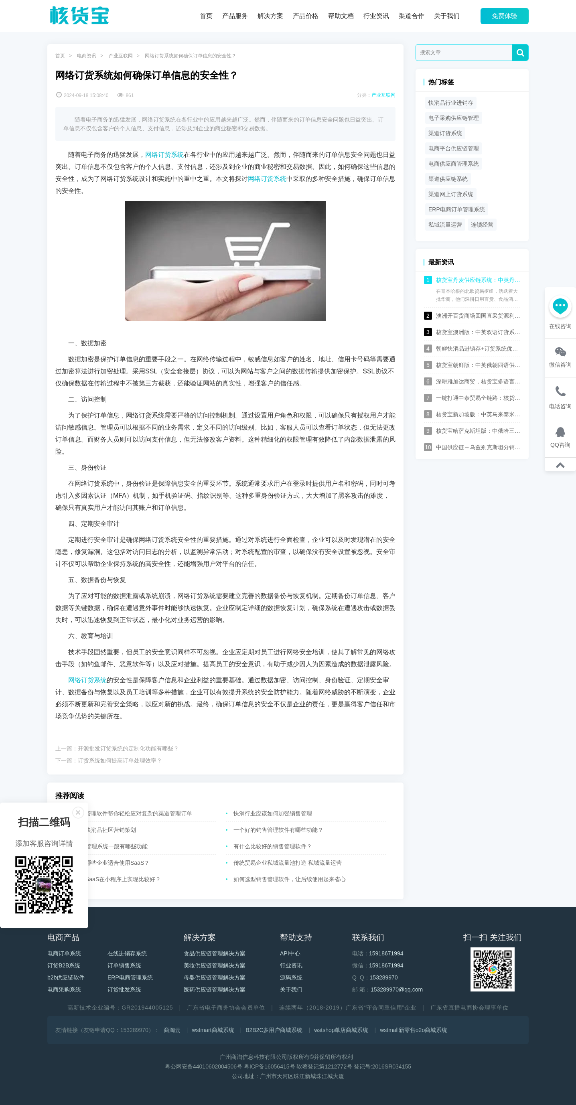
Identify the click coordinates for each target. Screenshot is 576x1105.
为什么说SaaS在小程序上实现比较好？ (112, 879)
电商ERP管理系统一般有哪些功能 (105, 846)
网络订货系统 (164, 154)
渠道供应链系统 (448, 179)
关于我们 (447, 15)
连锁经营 (482, 224)
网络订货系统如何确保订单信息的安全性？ (190, 56)
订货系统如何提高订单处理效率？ (120, 760)
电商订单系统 (64, 953)
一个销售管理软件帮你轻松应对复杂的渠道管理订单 (127, 813)
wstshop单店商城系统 (341, 1030)
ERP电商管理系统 (130, 977)
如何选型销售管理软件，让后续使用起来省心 (289, 879)
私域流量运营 (445, 224)
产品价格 (305, 15)
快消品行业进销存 (450, 102)
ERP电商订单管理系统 (456, 209)
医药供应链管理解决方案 (214, 989)
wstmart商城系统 (213, 1030)
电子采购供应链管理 (453, 118)
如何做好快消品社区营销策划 (99, 830)
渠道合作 (411, 15)
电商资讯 (86, 56)
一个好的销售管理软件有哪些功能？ (278, 830)
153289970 (384, 977)
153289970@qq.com (397, 989)
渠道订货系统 (445, 133)
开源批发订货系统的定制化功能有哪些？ (128, 748)
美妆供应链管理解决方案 (214, 965)
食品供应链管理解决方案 (214, 953)
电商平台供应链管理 (453, 148)
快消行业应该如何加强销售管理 (272, 813)
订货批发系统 (124, 989)
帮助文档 (341, 15)
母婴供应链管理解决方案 (214, 977)
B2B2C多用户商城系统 (273, 1030)
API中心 (290, 953)
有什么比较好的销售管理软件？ (272, 846)
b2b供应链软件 (66, 977)
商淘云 (172, 1030)
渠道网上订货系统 (450, 194)
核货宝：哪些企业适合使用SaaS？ (106, 863)
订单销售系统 (124, 965)
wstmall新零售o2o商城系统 (413, 1030)
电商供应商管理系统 (453, 163)
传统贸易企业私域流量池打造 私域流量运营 (287, 863)
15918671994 (386, 953)
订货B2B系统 (63, 965)
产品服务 (235, 15)
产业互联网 (121, 56)
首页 (206, 15)
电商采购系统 (64, 989)
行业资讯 (376, 15)
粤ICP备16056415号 (269, 1066)
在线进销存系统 (127, 953)
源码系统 (291, 977)
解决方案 (270, 15)
